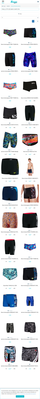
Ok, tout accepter (20, 396)
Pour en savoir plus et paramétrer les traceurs (27, 394)
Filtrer (20, 14)
